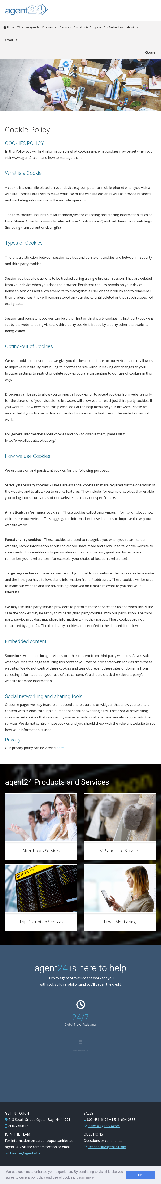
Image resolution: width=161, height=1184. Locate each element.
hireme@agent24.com (26, 1153)
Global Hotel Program (87, 27)
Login (150, 52)
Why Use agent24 (28, 27)
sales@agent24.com (104, 1126)
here (60, 747)
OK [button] (140, 1175)
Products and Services (56, 27)
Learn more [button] (85, 1177)
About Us (132, 27)
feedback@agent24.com (107, 1147)
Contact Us (10, 40)
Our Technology (114, 27)
